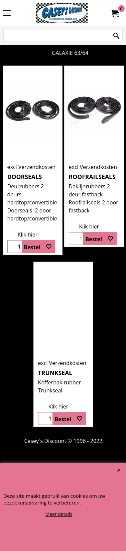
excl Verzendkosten (31, 167)
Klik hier (27, 234)
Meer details (59, 514)
